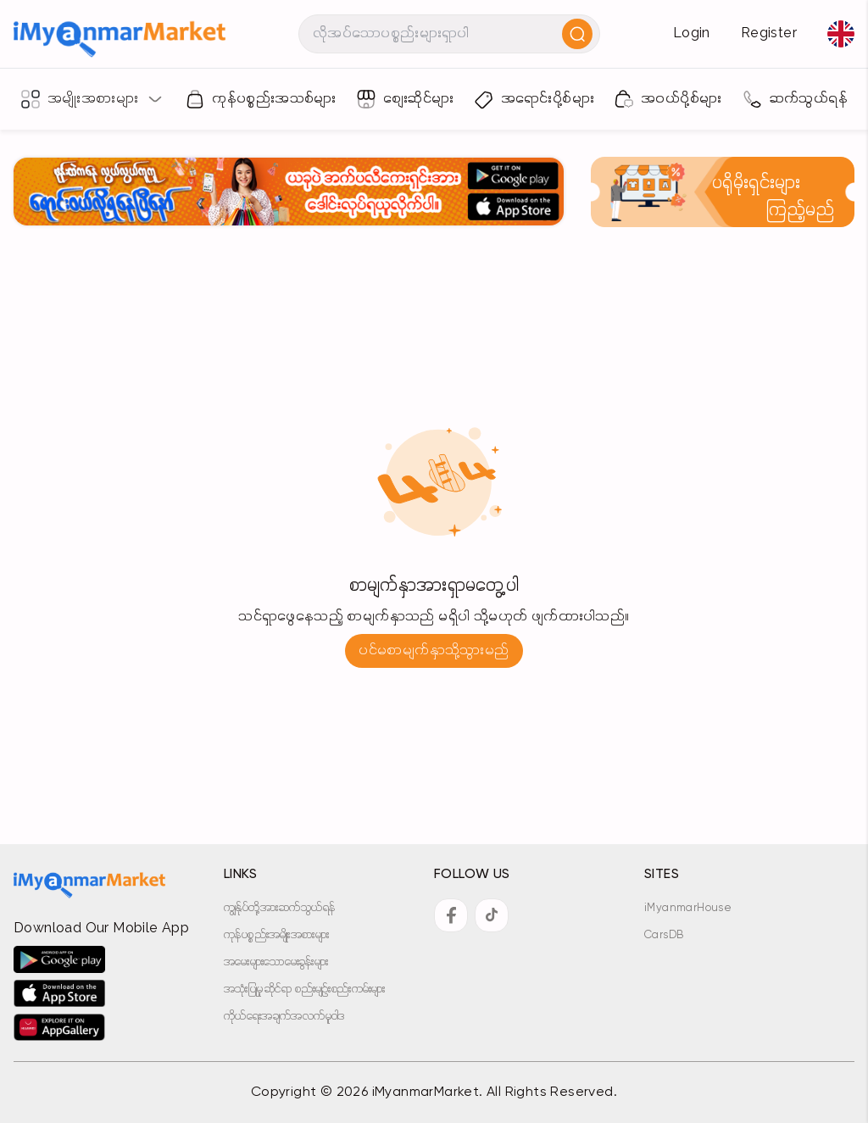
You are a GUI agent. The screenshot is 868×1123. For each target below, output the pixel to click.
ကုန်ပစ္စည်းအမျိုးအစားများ (276, 935)
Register (769, 33)
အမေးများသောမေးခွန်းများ (276, 962)
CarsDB (663, 935)
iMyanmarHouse (688, 908)
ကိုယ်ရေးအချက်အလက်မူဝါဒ (284, 1016)
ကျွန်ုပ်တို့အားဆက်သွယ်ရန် (279, 908)
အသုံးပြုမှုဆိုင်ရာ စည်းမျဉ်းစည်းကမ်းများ (305, 989)
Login (691, 33)
